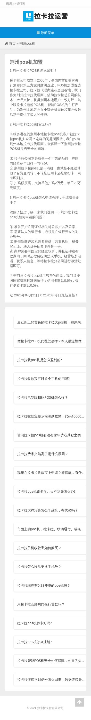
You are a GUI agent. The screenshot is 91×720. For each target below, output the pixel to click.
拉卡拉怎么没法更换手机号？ (39, 566)
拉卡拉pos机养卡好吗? (34, 623)
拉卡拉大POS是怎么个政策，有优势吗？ (47, 510)
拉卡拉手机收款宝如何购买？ (39, 547)
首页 (12, 43)
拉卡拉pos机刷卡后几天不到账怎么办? (46, 491)
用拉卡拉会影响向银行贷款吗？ (41, 604)
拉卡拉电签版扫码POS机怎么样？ (42, 397)
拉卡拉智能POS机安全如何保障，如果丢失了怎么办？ (51, 660)
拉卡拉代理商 (33, 143)
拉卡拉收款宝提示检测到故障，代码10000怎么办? (51, 416)
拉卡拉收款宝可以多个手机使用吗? (43, 378)
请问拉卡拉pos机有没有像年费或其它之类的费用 (51, 435)
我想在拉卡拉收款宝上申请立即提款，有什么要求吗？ (51, 472)
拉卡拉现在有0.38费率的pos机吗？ (43, 585)
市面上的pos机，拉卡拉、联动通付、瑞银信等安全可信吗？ (51, 529)
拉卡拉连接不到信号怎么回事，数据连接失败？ (51, 679)
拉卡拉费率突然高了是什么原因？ (42, 453)
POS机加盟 (65, 85)
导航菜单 (45, 32)
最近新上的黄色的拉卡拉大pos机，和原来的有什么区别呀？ (51, 322)
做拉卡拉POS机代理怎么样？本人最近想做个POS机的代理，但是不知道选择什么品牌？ (51, 341)
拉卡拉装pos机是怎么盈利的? (39, 359)
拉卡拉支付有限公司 (50, 708)
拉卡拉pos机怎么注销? (34, 641)
